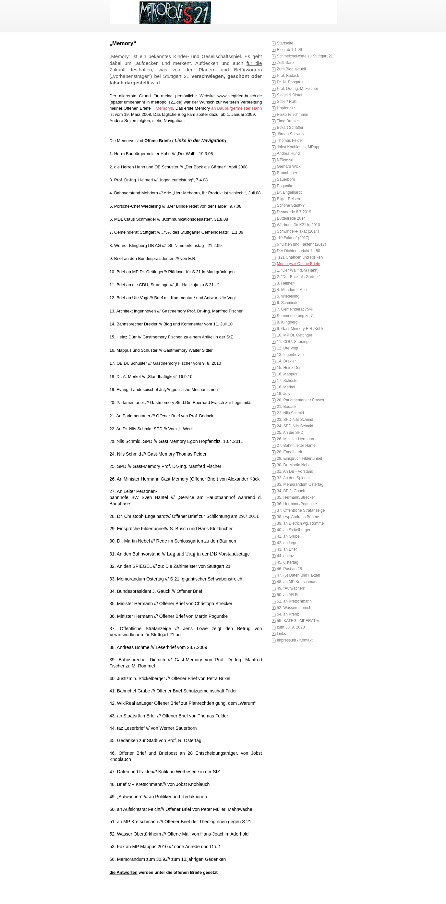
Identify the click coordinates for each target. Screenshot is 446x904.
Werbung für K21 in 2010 (298, 225)
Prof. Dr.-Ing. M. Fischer (297, 88)
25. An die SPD (290, 432)
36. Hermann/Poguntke (297, 504)
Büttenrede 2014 (291, 218)
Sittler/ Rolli (287, 101)
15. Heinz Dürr (289, 367)
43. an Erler (287, 549)
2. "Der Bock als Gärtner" (298, 277)
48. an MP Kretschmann (298, 582)
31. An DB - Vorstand (295, 471)
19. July (283, 393)
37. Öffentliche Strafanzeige (301, 510)
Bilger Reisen (288, 199)
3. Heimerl (286, 283)
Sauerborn (286, 179)
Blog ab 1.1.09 (289, 49)
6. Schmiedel (288, 302)
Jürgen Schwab (290, 134)
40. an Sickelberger (293, 530)
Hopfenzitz (286, 108)
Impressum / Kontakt (295, 640)
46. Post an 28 (289, 569)
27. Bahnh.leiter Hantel (297, 445)
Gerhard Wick (289, 166)
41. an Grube (288, 536)
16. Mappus (287, 374)
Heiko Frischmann (292, 114)
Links (281, 633)
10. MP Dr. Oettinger (294, 335)
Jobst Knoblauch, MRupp (298, 147)
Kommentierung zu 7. (295, 315)
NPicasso (285, 160)
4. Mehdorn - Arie (292, 289)
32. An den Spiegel (293, 478)
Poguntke (285, 186)
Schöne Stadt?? (291, 205)
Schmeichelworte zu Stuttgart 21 (305, 56)
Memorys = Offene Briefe (298, 264)
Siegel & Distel (289, 95)
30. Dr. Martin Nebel (294, 465)
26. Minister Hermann (295, 439)
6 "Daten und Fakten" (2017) (301, 244)
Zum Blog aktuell (291, 69)
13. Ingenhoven (290, 354)
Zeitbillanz (286, 62)
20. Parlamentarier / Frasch (300, 400)
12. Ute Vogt (287, 348)
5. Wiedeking (288, 296)
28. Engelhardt (289, 452)
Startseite (285, 43)
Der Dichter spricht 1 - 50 (298, 251)
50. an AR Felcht (291, 594)
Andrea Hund (288, 153)
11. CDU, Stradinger (294, 341)
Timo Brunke (288, 121)
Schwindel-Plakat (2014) (298, 231)
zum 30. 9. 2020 (291, 627)
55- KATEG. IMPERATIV (298, 620)
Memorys (164, 108)
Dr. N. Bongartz (290, 82)
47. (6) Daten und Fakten (298, 575)
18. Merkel (286, 387)
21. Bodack (286, 406)
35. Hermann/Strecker (296, 497)
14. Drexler (286, 361)
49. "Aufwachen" (291, 588)
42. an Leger (288, 543)
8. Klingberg (287, 322)
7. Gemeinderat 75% (295, 309)
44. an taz (285, 556)
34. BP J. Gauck (291, 491)
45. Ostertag (287, 562)
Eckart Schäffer (290, 127)
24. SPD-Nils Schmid (295, 426)
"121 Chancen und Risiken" (300, 257)
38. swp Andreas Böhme (298, 517)
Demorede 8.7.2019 (294, 212)
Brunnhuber (287, 173)
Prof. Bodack (288, 75)
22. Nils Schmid (290, 413)
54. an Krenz (288, 614)
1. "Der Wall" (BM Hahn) (298, 270)
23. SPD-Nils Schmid (295, 419)
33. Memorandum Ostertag (300, 484)
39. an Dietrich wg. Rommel (301, 523)
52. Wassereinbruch (294, 607)
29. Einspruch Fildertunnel (299, 458)
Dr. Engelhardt (289, 192)
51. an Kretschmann (294, 601)
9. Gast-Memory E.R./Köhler (301, 328)
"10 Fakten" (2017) (293, 238)
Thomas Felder (290, 140)
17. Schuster (288, 380)
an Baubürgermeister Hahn (236, 108)
